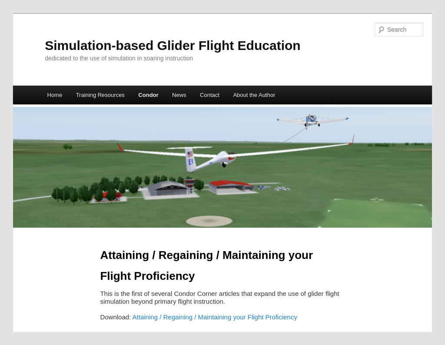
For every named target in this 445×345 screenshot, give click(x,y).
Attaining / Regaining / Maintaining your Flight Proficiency (215, 317)
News (179, 95)
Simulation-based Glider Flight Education (172, 45)
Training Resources (100, 95)
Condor (148, 95)
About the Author (254, 95)
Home (54, 95)
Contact (209, 95)
